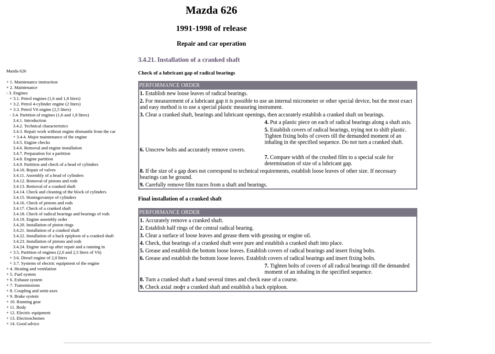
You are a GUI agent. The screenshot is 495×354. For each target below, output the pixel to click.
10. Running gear (25, 301)
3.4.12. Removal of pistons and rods (45, 180)
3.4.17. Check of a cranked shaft (42, 208)
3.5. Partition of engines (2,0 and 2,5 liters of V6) (57, 252)
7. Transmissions (25, 285)
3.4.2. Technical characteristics (40, 125)
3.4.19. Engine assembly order (40, 219)
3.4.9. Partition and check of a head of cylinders (56, 164)
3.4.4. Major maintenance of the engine (51, 136)
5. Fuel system (23, 274)
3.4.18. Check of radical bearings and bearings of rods (61, 213)
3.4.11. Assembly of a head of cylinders (48, 175)
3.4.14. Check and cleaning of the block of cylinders (60, 191)
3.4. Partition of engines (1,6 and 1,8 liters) (50, 114)
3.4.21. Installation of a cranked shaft (46, 230)
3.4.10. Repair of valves (34, 169)
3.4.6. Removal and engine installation (47, 147)
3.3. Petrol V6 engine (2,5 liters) (42, 109)
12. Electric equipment (30, 312)
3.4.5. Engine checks (31, 142)
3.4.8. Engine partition (33, 158)
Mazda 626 (16, 70)
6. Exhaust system (26, 279)
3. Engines (18, 92)
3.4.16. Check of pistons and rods (43, 202)
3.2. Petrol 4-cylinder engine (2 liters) (46, 103)
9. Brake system (24, 296)
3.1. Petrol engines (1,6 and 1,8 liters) (46, 98)
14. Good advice (25, 323)
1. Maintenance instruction (34, 81)
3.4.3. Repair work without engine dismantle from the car (64, 131)
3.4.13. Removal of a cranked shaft (44, 186)
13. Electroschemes (27, 318)
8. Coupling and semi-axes (34, 290)
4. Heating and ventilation (33, 268)
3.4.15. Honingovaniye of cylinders (44, 197)
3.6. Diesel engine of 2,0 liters (40, 257)
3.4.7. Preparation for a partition (41, 153)
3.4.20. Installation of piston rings (43, 224)
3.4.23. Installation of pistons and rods (47, 241)
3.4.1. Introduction (29, 120)
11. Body (18, 307)
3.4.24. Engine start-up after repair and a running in (59, 246)
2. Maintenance (23, 87)
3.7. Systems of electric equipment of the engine (56, 263)
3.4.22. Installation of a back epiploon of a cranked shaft (63, 235)
